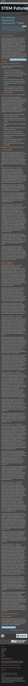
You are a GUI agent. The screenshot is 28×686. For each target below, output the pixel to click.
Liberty (5, 131)
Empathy (6, 135)
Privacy (2, 653)
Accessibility (3, 650)
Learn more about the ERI (8, 627)
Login (20, 3)
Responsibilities (7, 124)
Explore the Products (11, 13)
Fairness (5, 114)
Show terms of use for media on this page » (11, 667)
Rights (5, 143)
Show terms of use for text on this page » (10, 665)
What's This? (3, 675)
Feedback (3, 655)
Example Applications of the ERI (18, 59)
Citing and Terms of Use (6, 658)
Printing (2, 651)
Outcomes (6, 118)
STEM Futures (3, 13)
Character (6, 127)
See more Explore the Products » (17, 630)
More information (3, 669)
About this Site (4, 648)
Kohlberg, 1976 (11, 45)
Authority (6, 139)
